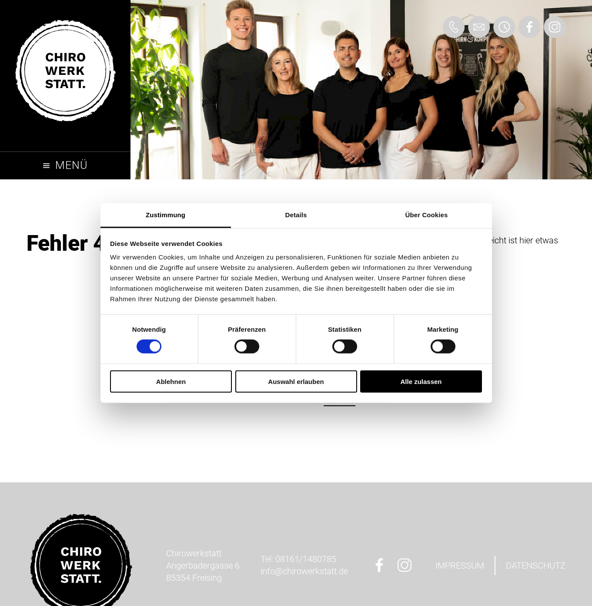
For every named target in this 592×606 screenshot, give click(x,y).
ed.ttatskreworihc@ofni (304, 571)
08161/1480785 (305, 559)
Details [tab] (296, 215)
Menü (71, 165)
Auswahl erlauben (296, 381)
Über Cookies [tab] (426, 215)
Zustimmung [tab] (165, 215)
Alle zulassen (420, 381)
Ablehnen (171, 381)
